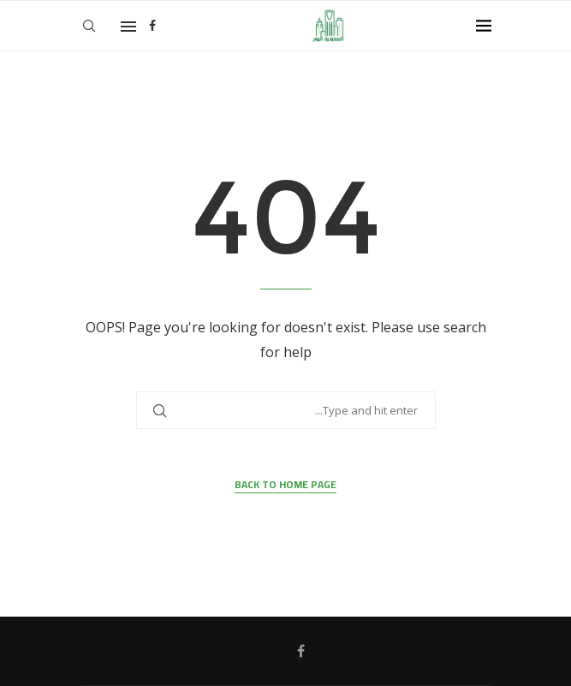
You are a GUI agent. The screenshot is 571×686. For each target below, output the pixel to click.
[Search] (89, 26)
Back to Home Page (285, 485)
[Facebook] (152, 26)
